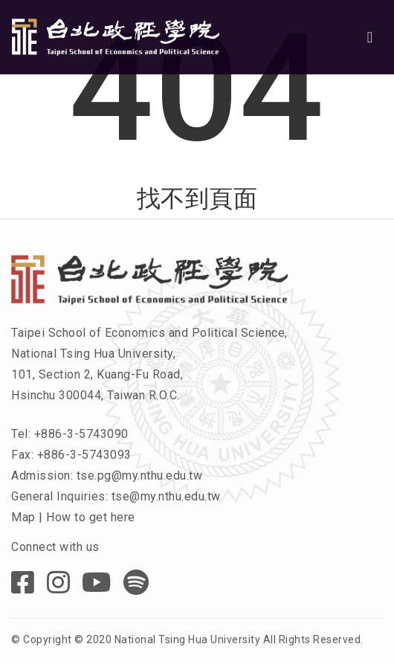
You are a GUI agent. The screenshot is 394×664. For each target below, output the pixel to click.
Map (23, 517)
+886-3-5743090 (81, 434)
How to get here (90, 517)
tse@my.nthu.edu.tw (166, 496)
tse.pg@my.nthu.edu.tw (140, 475)
